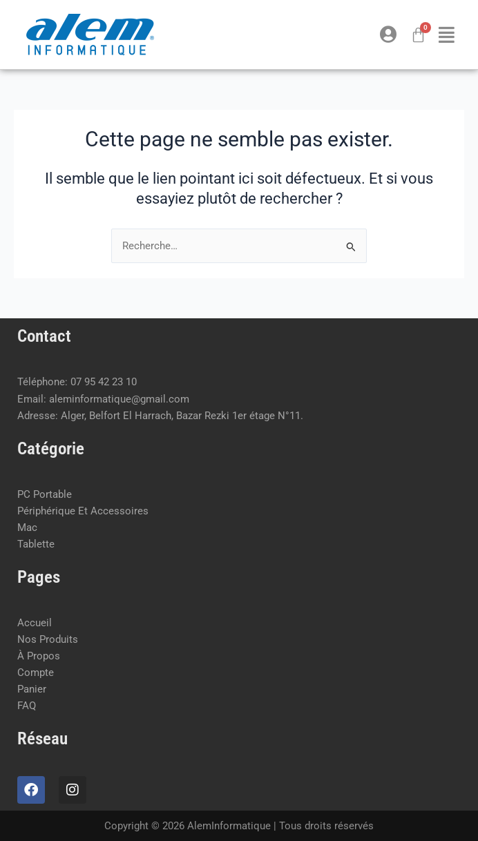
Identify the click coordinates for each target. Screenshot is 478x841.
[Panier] (418, 35)
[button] (447, 34)
